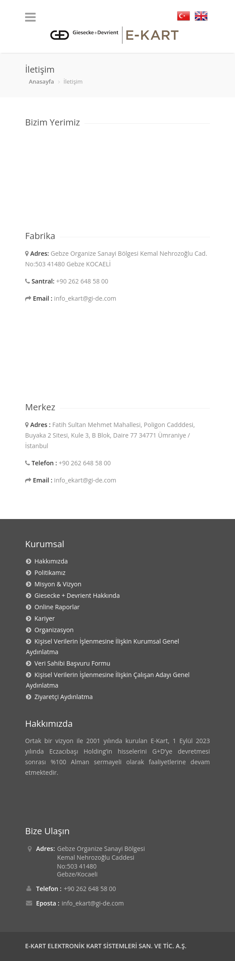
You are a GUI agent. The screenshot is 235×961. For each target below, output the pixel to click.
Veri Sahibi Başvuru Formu (70, 663)
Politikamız (48, 572)
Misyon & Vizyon (56, 584)
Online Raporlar (55, 607)
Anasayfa (41, 81)
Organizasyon (52, 630)
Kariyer (43, 618)
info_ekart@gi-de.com (93, 903)
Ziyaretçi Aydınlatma (62, 696)
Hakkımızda (49, 561)
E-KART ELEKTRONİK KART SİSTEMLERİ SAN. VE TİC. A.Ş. (106, 946)
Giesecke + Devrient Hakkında (75, 595)
